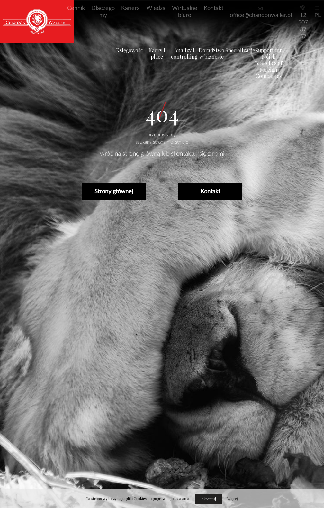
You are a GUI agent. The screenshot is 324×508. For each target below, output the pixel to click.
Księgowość (121, 56)
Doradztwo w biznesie (214, 59)
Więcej (232, 498)
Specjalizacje (245, 56)
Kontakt (213, 8)
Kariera (130, 8)
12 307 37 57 (303, 26)
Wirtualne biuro (184, 11)
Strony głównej (113, 192)
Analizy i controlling (183, 59)
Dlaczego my (103, 11)
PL (317, 15)
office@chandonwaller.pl (261, 15)
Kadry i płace (152, 56)
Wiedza (156, 8)
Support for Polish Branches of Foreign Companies (276, 69)
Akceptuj (209, 499)
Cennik (76, 8)
